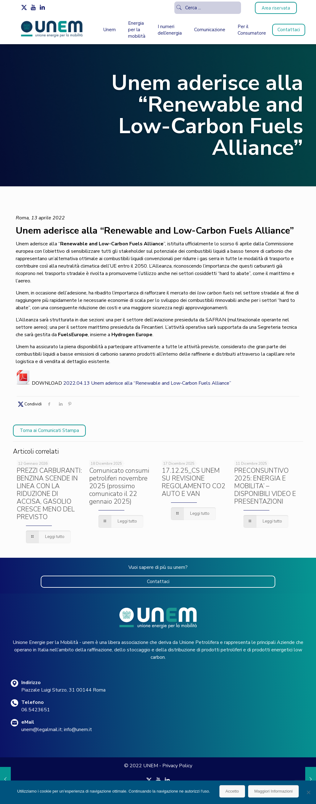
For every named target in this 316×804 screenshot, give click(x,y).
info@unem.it (78, 729)
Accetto (232, 791)
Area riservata (276, 8)
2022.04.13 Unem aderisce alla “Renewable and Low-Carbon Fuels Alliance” (147, 383)
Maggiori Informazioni (273, 791)
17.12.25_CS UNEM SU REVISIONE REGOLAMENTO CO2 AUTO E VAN (193, 482)
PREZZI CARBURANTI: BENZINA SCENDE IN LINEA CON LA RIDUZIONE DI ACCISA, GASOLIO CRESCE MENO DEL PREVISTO (49, 493)
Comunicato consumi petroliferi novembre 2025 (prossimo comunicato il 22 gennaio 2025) (119, 486)
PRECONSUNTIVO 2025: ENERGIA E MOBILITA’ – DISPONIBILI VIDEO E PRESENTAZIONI (265, 486)
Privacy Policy (177, 765)
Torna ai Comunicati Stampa (49, 430)
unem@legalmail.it (41, 729)
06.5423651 (35, 709)
